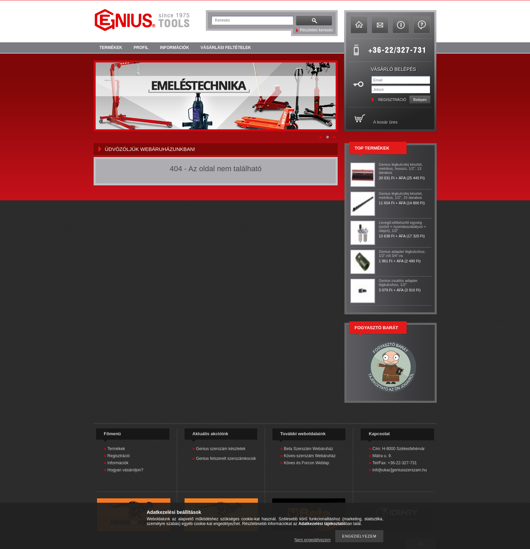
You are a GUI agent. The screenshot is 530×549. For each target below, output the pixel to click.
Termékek (116, 448)
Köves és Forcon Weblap (306, 463)
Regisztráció (118, 455)
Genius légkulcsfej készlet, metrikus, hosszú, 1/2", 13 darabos (401, 168)
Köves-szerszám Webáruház (310, 455)
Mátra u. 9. (382, 455)
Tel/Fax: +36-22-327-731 (394, 463)
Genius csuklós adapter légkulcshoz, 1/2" (398, 283)
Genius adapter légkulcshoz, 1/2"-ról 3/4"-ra (402, 254)
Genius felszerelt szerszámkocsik (226, 458)
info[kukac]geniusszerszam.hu (399, 470)
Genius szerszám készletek (220, 448)
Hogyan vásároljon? (125, 470)
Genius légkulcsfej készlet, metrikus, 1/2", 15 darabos (401, 195)
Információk (117, 463)
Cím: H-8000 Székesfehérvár (398, 448)
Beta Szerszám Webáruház (308, 448)
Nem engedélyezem (312, 540)
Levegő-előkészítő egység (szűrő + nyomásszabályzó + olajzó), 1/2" (402, 226)
